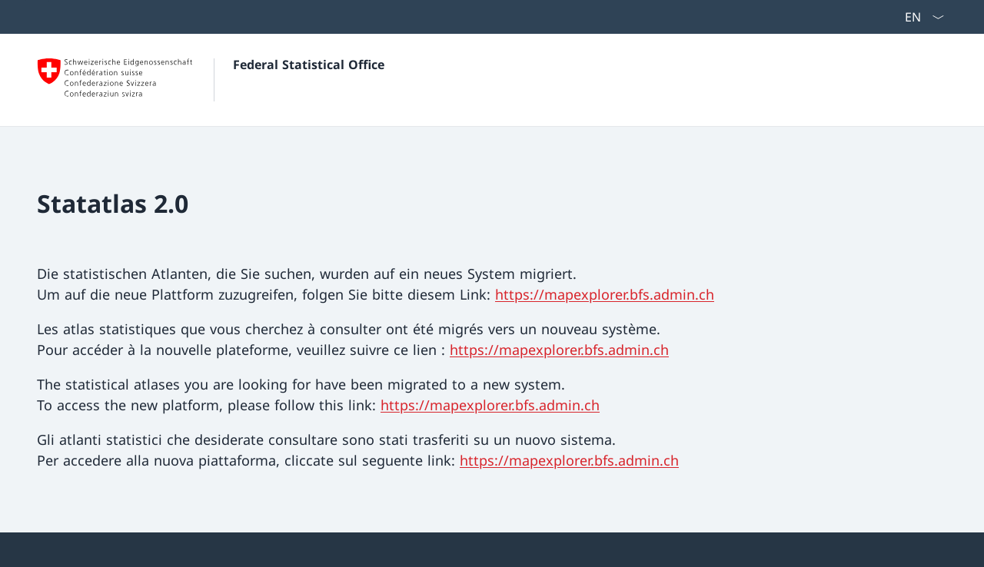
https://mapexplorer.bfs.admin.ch (604, 294)
